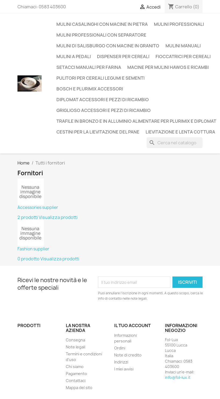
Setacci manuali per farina (88, 67)
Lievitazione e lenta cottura (180, 132)
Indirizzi (121, 362)
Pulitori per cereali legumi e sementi (100, 78)
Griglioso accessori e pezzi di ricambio (103, 110)
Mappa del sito (79, 387)
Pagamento (76, 373)
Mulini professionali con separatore (101, 35)
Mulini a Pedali (73, 57)
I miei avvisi (124, 369)
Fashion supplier (33, 249)
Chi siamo (75, 366)
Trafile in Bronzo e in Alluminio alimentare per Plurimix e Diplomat (136, 121)
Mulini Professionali (179, 24)
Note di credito (128, 355)
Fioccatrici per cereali (183, 57)
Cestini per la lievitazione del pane (97, 132)
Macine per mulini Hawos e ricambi (168, 67)
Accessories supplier (37, 207)
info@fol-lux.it (177, 377)
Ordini (119, 348)
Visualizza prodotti (58, 217)
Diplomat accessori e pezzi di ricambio (102, 100)
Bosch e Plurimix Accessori (89, 89)
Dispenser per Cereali (123, 57)
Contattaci (75, 380)
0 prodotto (28, 259)
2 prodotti (27, 217)
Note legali (75, 346)
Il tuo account (132, 325)
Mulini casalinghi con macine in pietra (102, 24)
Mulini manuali (183, 46)
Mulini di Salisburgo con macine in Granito (107, 46)
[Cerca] (175, 142)
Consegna (75, 339)
